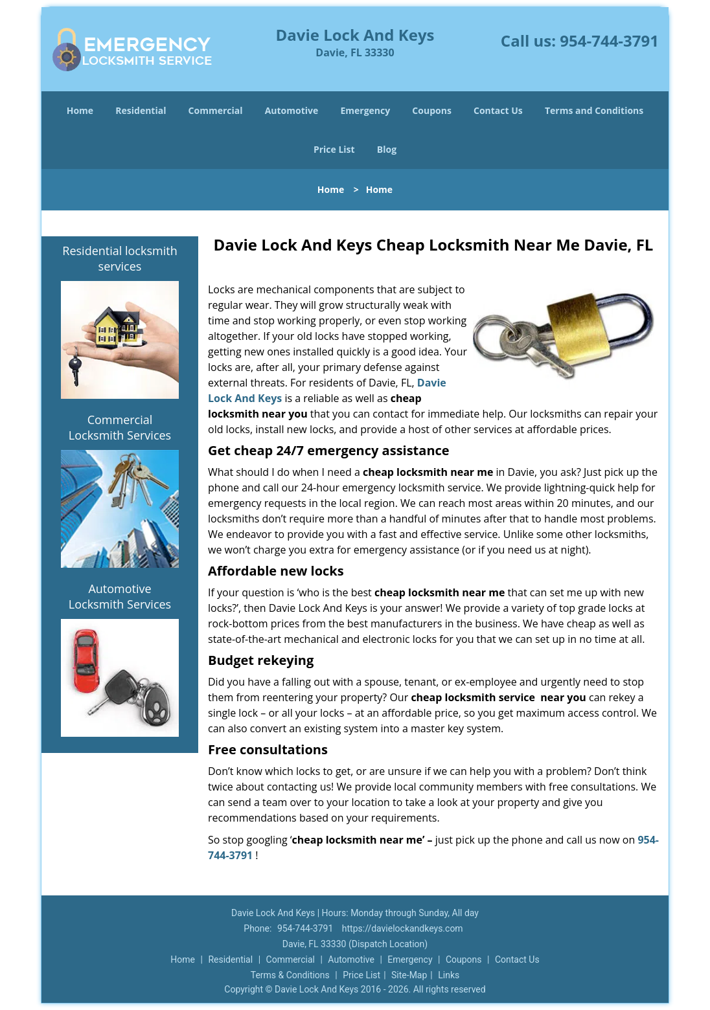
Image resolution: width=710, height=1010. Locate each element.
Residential (140, 110)
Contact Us (498, 110)
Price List (334, 149)
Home (80, 110)
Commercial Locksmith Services (120, 427)
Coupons (431, 110)
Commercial (216, 110)
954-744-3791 (609, 40)
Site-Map (409, 975)
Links (448, 975)
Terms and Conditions (594, 110)
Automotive (292, 110)
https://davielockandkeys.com (402, 928)
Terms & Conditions (290, 975)
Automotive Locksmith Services (120, 596)
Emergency (365, 110)
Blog (386, 149)
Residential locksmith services (119, 258)
